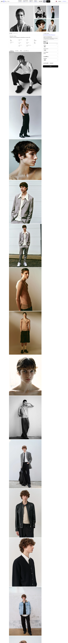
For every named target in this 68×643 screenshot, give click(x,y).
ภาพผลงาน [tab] (11, 50)
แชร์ (11, 33)
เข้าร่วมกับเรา (64, 1)
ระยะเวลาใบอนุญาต (46, 52)
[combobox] (50, 46)
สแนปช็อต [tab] (16, 50)
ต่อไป (50, 66)
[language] (56, 1)
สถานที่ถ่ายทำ (45, 58)
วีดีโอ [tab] (21, 50)
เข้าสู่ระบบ (59, 1)
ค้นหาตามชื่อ (40, 1)
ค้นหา (48, 1)
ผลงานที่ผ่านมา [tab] (26, 50)
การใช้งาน (45, 45)
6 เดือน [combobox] (45, 53)
